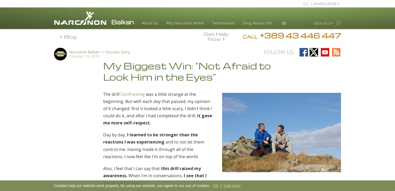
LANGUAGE (324, 3)
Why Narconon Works (185, 22)
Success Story (118, 51)
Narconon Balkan (84, 51)
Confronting (132, 94)
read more (232, 186)
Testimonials (223, 22)
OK (215, 186)
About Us (150, 22)
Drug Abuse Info (257, 22)
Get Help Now (216, 36)
